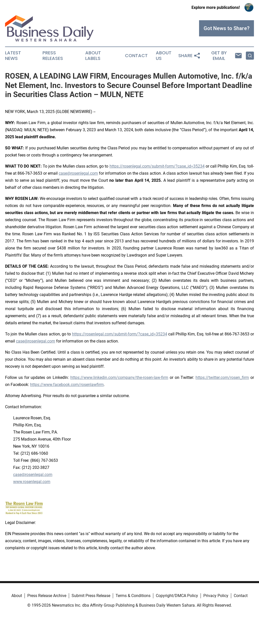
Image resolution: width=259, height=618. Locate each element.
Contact (136, 55)
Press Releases (52, 55)
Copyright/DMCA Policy (177, 595)
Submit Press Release (91, 595)
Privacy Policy (215, 595)
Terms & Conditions (133, 595)
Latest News (13, 55)
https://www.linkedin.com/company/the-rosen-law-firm (119, 377)
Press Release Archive (46, 595)
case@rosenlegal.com (78, 173)
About (16, 595)
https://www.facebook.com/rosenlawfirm (67, 384)
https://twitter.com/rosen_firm (222, 377)
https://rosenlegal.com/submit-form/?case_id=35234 (157, 166)
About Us (163, 55)
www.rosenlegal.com (31, 481)
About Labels (93, 55)
